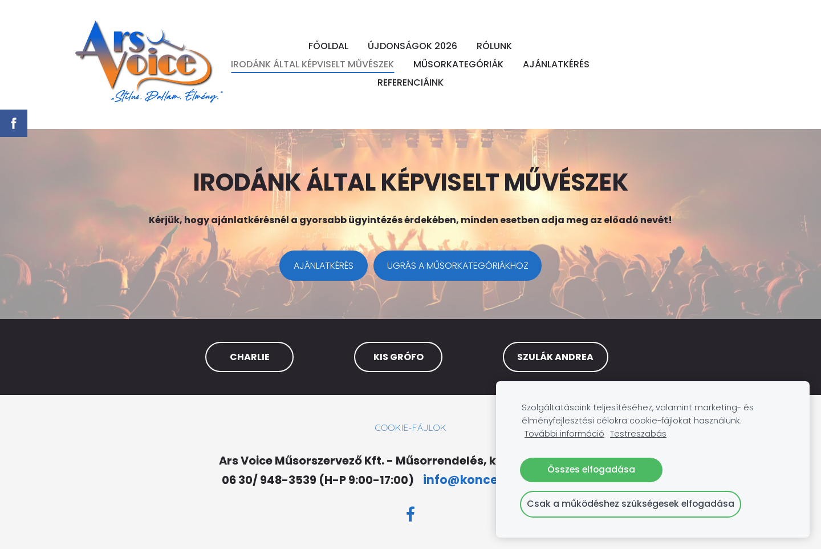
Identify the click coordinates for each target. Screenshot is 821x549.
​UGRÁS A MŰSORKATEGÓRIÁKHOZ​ (458, 265)
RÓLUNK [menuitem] (494, 46)
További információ (564, 433)
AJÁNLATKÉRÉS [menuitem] (556, 64)
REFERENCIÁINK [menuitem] (410, 82)
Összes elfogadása (591, 469)
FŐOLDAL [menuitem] (328, 46)
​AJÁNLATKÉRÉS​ (323, 265)
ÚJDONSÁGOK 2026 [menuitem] (412, 46)
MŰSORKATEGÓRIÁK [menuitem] (458, 64)
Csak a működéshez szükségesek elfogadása (630, 503)
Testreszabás (638, 433)
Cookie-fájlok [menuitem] (410, 427)
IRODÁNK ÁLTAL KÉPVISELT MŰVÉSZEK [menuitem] (312, 64)
